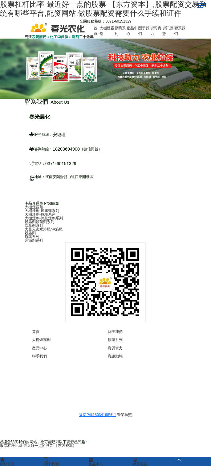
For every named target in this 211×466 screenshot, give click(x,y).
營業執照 (124, 415)
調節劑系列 (34, 240)
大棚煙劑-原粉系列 (40, 214)
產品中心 (39, 348)
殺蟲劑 (30, 233)
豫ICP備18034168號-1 (97, 415)
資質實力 (115, 348)
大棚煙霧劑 (34, 207)
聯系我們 (39, 356)
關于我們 (115, 332)
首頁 (35, 332)
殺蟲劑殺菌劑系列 (39, 222)
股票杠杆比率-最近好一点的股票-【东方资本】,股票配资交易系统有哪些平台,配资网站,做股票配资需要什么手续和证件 (103, 8)
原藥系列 (32, 237)
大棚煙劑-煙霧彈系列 (42, 211)
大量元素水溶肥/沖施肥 (44, 229)
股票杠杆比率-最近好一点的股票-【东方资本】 (38, 445)
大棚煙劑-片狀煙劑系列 (44, 218)
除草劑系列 (34, 225)
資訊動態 (115, 356)
